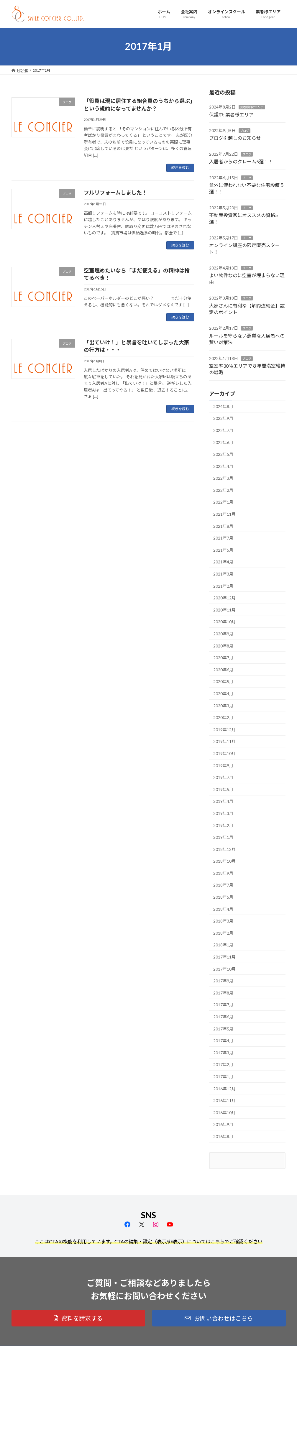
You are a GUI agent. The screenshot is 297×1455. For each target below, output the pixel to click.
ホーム (114, 1365)
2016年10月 (224, 1112)
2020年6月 (223, 669)
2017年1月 (223, 1076)
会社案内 (116, 1375)
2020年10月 (224, 621)
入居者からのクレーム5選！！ (241, 161)
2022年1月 (223, 501)
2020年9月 (223, 633)
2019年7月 (223, 777)
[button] (78, 1318)
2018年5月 (223, 897)
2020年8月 (223, 645)
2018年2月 (223, 932)
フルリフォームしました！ (115, 192)
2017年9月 (223, 980)
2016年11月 (224, 1100)
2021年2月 (223, 585)
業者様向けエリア (252, 107)
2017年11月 (224, 956)
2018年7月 (223, 884)
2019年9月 (223, 765)
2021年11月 (224, 514)
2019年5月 (223, 789)
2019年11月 (224, 741)
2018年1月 (223, 944)
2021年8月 (223, 525)
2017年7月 (223, 1004)
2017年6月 (223, 1016)
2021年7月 (223, 537)
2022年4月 (223, 465)
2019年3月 (223, 813)
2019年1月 (223, 837)
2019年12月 (224, 729)
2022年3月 (223, 478)
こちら (218, 1241)
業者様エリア (119, 1396)
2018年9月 (223, 872)
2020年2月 (223, 717)
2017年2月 (223, 1064)
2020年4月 (223, 693)
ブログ (244, 130)
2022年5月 (223, 454)
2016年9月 (223, 1124)
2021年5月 (223, 549)
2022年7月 (223, 430)
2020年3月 (223, 705)
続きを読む (180, 167)
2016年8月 (223, 1136)
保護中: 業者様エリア (231, 114)
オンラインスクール (125, 1386)
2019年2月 (223, 825)
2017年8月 (223, 992)
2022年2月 (223, 489)
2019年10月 (224, 753)
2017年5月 (223, 1028)
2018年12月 (224, 848)
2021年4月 (223, 561)
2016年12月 (224, 1088)
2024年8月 (223, 406)
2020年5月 (223, 681)
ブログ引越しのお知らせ (235, 138)
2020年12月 (224, 597)
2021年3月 (223, 573)
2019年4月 (223, 801)
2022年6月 (223, 442)
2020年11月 (224, 609)
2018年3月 (223, 920)
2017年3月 (223, 1052)
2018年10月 (224, 861)
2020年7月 (223, 657)
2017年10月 (224, 968)
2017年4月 (223, 1040)
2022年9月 (223, 418)
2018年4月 (223, 908)
